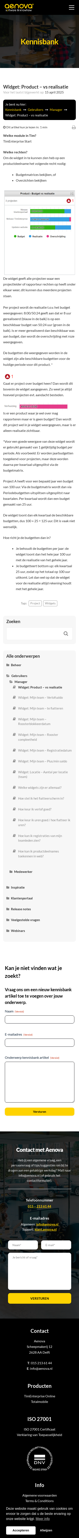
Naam (14, 1011)
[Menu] (71, 7)
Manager (56, 110)
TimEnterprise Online (39, 1396)
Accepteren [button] (21, 1530)
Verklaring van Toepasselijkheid (39, 1435)
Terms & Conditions (39, 1501)
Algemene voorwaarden (39, 1495)
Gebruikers (36, 110)
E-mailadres (19, 1034)
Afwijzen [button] (46, 1530)
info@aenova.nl (41, 1368)
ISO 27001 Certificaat (39, 1429)
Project (35, 603)
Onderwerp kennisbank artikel (32, 1057)
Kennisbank (13, 110)
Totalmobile (39, 1401)
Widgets (50, 603)
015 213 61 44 (41, 1363)
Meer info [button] (43, 1519)
